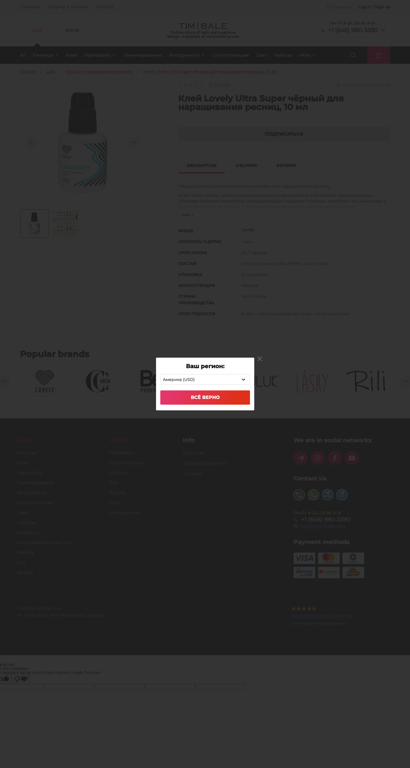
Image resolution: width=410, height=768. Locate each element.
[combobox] (205, 379)
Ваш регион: (205, 366)
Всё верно (205, 397)
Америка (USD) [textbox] (179, 379)
